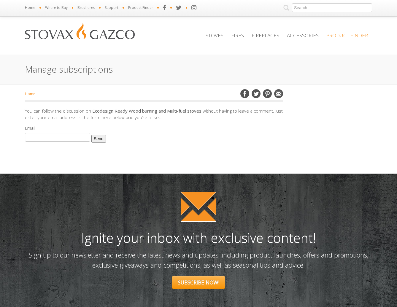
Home (30, 7)
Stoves (214, 35)
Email (278, 93)
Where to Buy (56, 7)
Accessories (303, 35)
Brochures (86, 7)
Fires (237, 35)
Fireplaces (265, 35)
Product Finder (140, 7)
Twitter (256, 93)
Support (111, 7)
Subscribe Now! (198, 282)
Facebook (244, 93)
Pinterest (267, 93)
